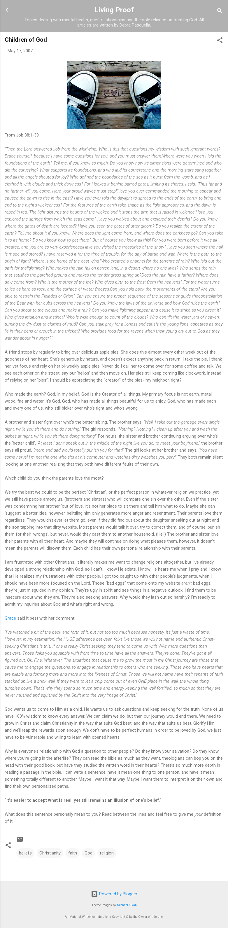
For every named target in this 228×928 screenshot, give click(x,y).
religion (107, 853)
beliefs (25, 853)
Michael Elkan (127, 905)
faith (72, 853)
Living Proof (114, 10)
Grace (10, 618)
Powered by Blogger (114, 893)
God (88, 853)
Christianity (50, 853)
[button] (219, 41)
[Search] (219, 12)
